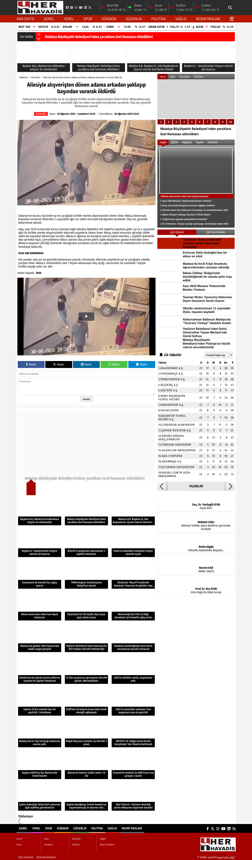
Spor (87, 19)
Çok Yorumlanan (215, 232)
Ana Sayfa (25, 19)
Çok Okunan (177, 232)
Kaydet (86, 399)
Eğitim (174, 142)
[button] (39, 35)
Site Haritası (25, 857)
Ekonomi (213, 142)
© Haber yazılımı (216, 857)
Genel (49, 19)
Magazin (187, 142)
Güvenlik (134, 19)
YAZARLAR (196, 486)
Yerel (69, 19)
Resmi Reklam (208, 19)
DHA (38, 273)
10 (230, 121)
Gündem (109, 19)
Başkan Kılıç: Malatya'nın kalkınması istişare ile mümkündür (89, 37)
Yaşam (200, 142)
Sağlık (180, 19)
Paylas (31, 364)
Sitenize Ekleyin (46, 857)
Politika (158, 19)
